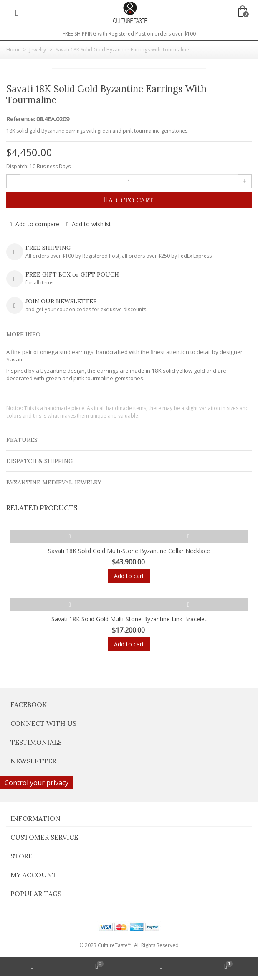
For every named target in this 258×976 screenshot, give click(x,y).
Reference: (20, 119)
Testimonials (36, 742)
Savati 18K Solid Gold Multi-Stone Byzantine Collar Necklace (129, 551)
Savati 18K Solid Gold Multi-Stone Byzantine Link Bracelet (129, 619)
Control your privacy (36, 782)
